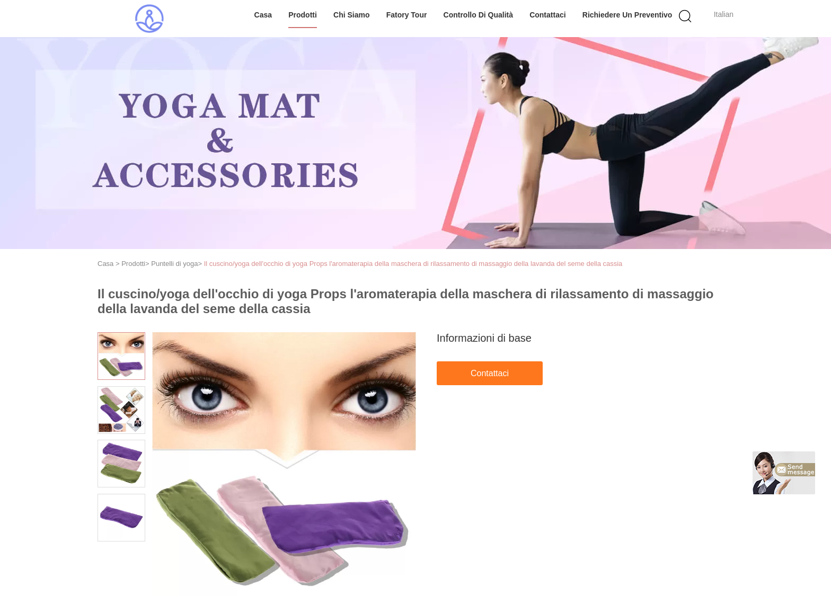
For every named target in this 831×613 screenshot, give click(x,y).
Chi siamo (351, 15)
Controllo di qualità (478, 15)
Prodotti (302, 15)
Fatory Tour (406, 15)
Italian (723, 14)
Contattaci (547, 15)
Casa (263, 15)
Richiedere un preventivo (627, 15)
